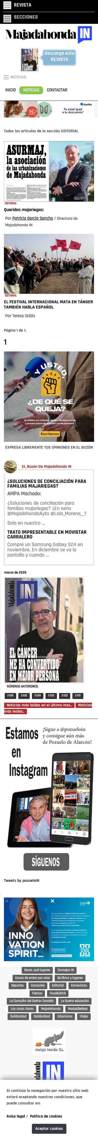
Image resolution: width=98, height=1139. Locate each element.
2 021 (78, 695)
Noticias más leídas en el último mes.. (39, 705)
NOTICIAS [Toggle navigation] (14, 77)
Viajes (84, 1016)
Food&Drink (58, 993)
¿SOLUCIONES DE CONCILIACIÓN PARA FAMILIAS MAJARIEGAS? (46, 484)
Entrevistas (79, 985)
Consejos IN (65, 970)
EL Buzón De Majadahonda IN (46, 467)
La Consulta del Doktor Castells (31, 1001)
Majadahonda (51, 1009)
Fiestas (37, 993)
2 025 (24, 695)
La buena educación (75, 1001)
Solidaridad (18, 1016)
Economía (38, 985)
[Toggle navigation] (17, 5)
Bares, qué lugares (37, 970)
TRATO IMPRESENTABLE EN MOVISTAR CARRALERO (47, 535)
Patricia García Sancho (32, 218)
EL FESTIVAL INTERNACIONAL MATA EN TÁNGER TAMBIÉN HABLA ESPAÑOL (48, 305)
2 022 (65, 695)
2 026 (10, 695)
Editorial (58, 985)
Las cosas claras (22, 1009)
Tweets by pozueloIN (21, 881)
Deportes (17, 985)
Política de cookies (46, 1116)
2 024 (37, 695)
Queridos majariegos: (24, 209)
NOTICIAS (31, 90)
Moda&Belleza (78, 1009)
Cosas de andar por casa (32, 978)
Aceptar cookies (49, 1129)
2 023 (51, 695)
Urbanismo (64, 1016)
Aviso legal (16, 1116)
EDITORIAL (11, 203)
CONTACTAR (57, 90)
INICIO (10, 90)
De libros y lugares (70, 978)
